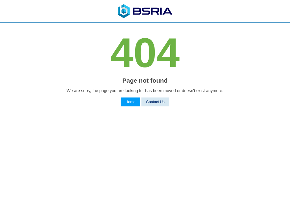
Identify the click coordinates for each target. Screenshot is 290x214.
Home (130, 102)
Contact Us (155, 102)
